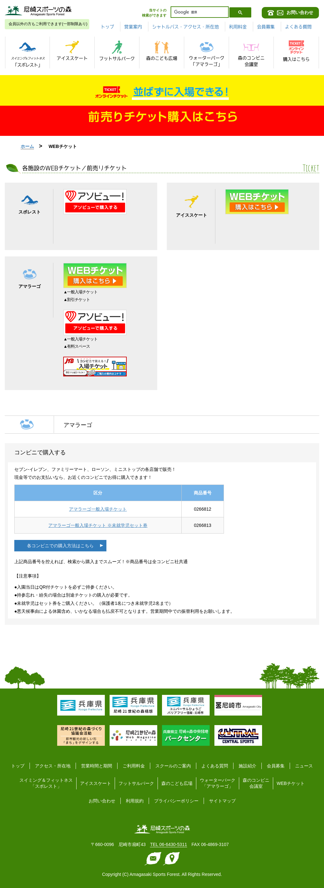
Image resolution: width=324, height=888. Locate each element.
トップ (107, 26)
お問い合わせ (102, 800)
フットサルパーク (136, 783)
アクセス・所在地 (53, 765)
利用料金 (238, 26)
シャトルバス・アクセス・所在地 (185, 26)
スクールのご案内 (173, 765)
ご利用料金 (134, 765)
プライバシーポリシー (176, 800)
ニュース (304, 765)
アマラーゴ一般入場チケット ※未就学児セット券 (97, 525)
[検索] (199, 12)
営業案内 (133, 26)
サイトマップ (222, 800)
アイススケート (95, 783)
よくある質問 (298, 26)
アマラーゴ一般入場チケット (98, 509)
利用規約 (135, 800)
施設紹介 (247, 765)
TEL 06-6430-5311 (168, 844)
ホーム (27, 146)
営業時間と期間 (96, 765)
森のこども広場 (176, 783)
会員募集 (266, 26)
